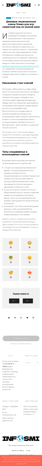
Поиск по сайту (18, 450)
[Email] (15, 318)
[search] (38, 362)
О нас (28, 450)
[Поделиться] (9, 318)
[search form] (29, 362)
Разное (9, 18)
